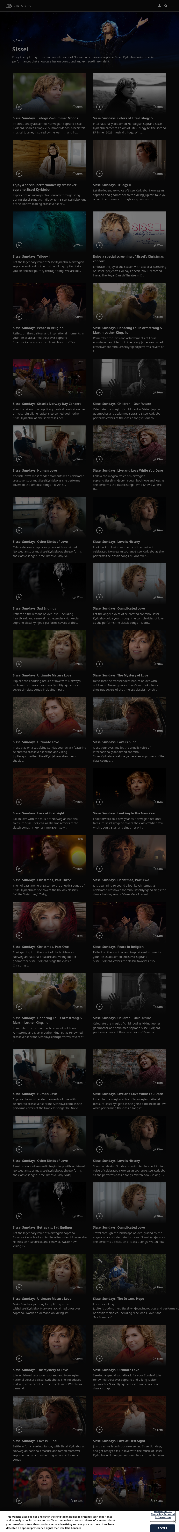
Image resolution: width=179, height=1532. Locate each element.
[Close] (174, 1521)
